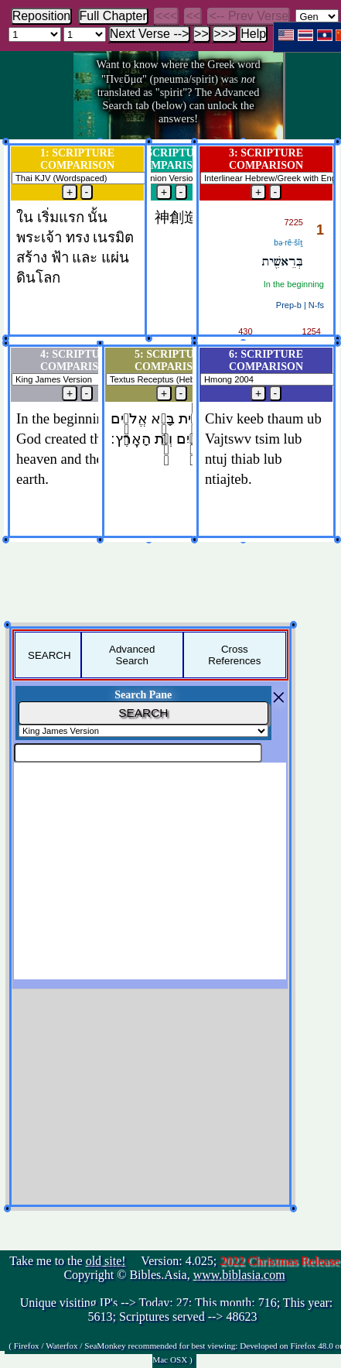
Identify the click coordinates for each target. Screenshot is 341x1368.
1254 (311, 331)
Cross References (234, 655)
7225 (294, 222)
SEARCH (49, 655)
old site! (106, 1260)
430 (245, 331)
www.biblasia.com (239, 1274)
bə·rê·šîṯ (288, 242)
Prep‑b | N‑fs (300, 305)
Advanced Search (132, 655)
